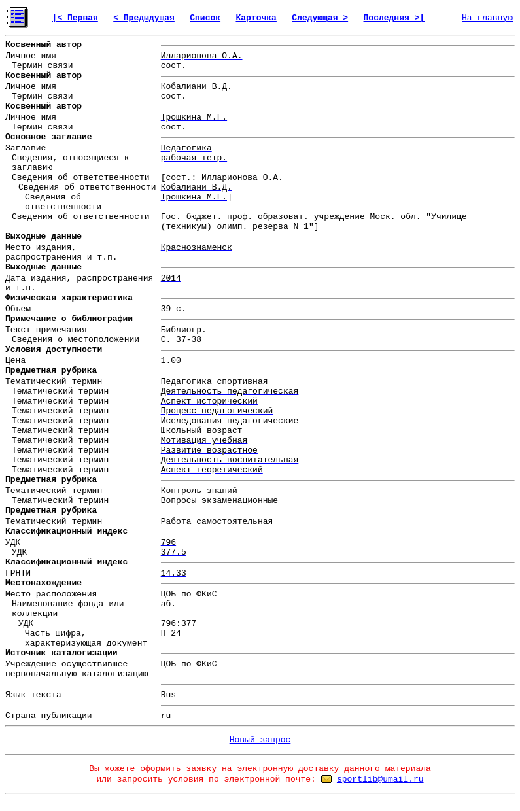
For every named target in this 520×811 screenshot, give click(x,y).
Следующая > (320, 18)
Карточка (255, 18)
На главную (487, 18)
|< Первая (75, 18)
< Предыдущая (144, 18)
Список (205, 18)
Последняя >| (394, 18)
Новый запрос (260, 740)
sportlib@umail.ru (380, 779)
